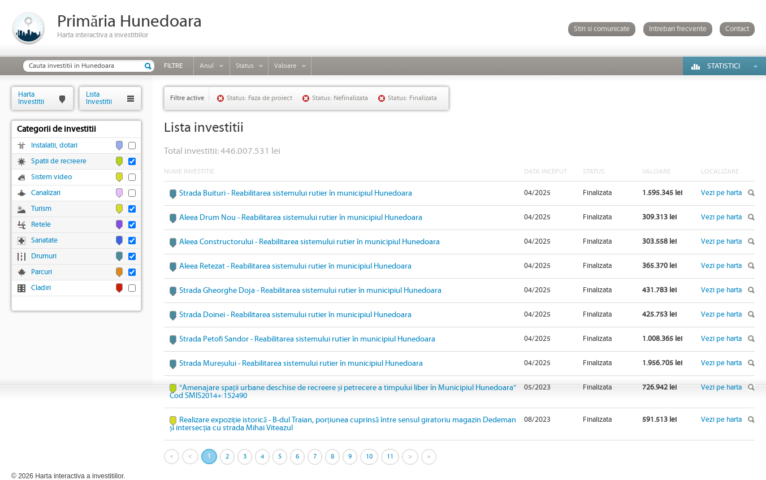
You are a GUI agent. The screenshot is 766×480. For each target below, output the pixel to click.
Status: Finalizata (412, 98)
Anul (207, 66)
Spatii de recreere (58, 161)
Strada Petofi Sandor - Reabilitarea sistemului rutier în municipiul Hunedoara (307, 339)
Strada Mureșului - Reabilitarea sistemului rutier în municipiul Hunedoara (301, 363)
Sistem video (51, 177)
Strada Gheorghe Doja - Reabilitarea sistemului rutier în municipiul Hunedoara (310, 291)
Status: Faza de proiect (259, 98)
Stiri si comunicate (602, 29)
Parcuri (41, 272)
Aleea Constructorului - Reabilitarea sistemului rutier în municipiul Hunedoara (309, 242)
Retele (41, 224)
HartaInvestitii (31, 98)
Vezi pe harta (721, 193)
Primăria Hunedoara (129, 21)
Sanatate (44, 240)
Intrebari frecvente (678, 29)
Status (245, 66)
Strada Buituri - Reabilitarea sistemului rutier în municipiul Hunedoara (295, 193)
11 (390, 456)
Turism (41, 209)
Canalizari (45, 193)
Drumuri (44, 256)
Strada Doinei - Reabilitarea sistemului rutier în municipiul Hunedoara (295, 315)
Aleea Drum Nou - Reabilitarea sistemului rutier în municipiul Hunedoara (300, 218)
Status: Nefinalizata (340, 98)
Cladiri (41, 288)
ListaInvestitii (99, 98)
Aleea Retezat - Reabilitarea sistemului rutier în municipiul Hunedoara (295, 266)
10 (369, 456)
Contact (737, 29)
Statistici (723, 66)
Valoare (285, 66)
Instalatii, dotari (54, 145)
